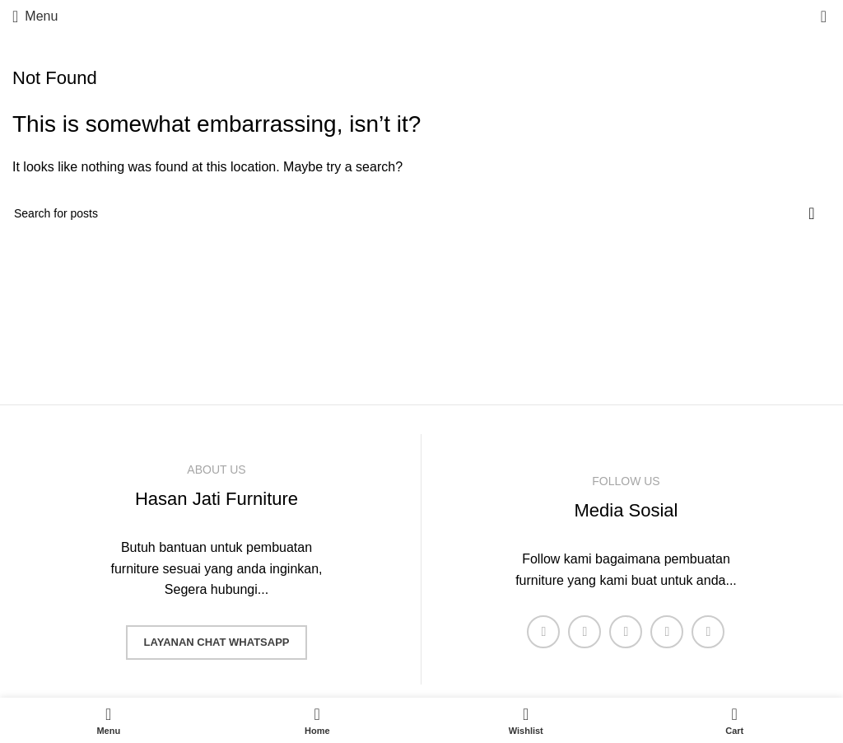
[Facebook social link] (543, 631)
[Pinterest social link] (708, 631)
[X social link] (584, 631)
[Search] (421, 213)
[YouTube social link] (666, 631)
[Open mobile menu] (35, 16)
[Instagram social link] (625, 631)
